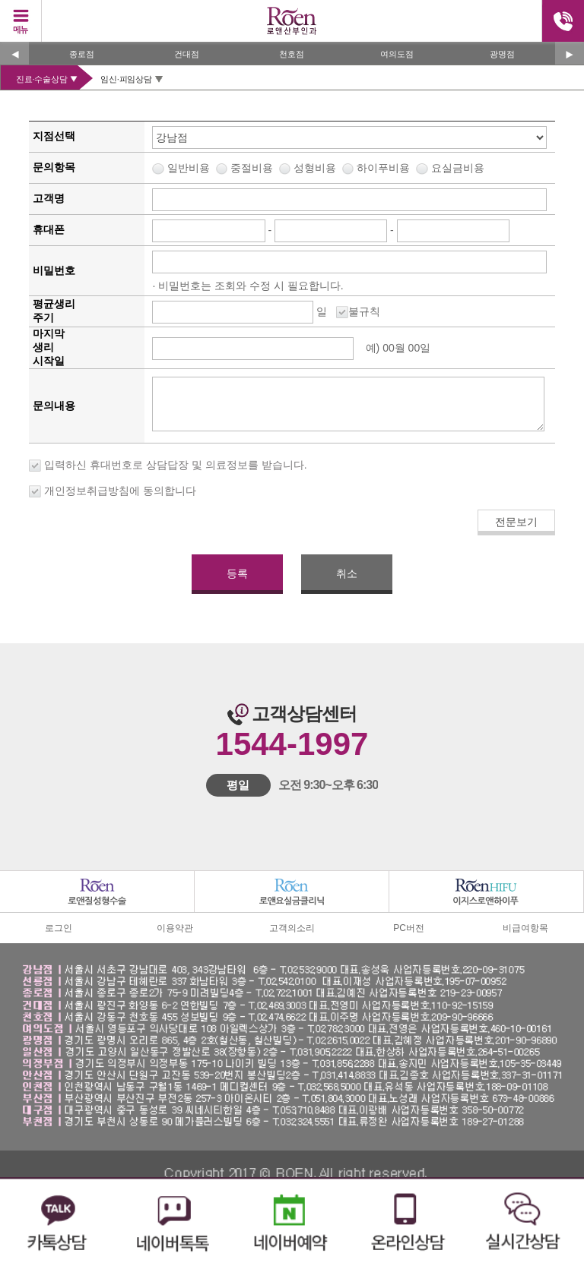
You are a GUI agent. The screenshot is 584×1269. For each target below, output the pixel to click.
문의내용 (54, 405)
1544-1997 (292, 744)
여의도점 (397, 53)
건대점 (186, 53)
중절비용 (357, 168)
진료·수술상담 (41, 79)
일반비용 (325, 168)
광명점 (502, 53)
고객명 (49, 198)
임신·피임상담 (125, 79)
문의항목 (54, 167)
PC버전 (408, 928)
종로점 (81, 53)
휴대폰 (49, 229)
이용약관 (175, 928)
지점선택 (54, 136)
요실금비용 (457, 168)
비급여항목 (525, 928)
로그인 (58, 928)
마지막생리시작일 (49, 347)
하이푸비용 (420, 168)
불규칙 (364, 311)
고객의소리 (292, 928)
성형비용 (388, 168)
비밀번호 (54, 270)
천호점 (291, 53)
